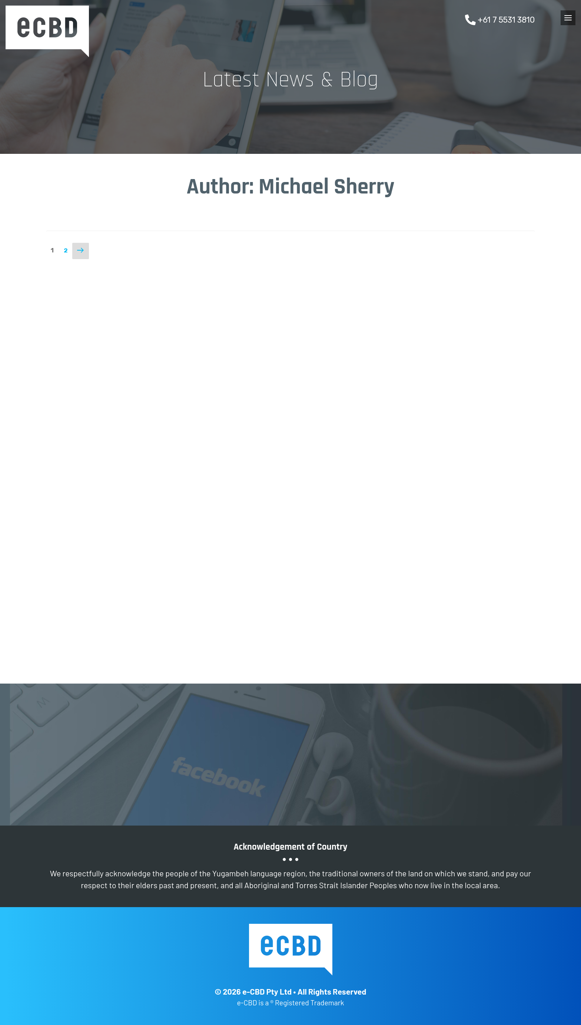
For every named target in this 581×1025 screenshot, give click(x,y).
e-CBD (47, 31)
